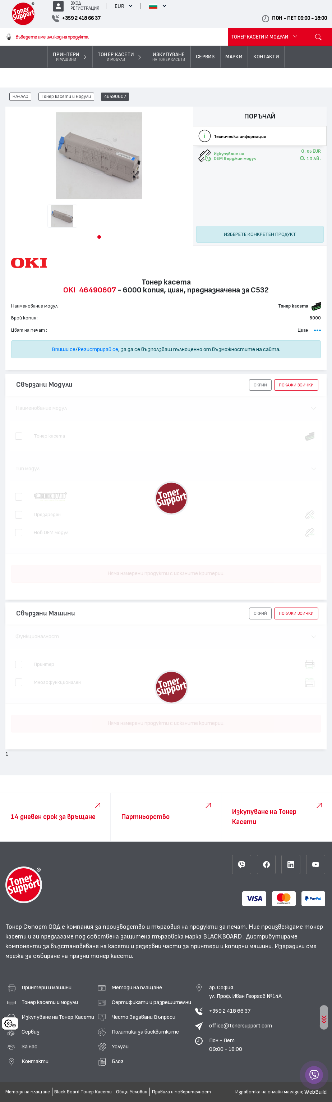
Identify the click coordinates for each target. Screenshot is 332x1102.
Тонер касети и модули (66, 96)
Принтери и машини (47, 987)
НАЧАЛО (20, 96)
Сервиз (31, 1032)
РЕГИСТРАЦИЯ (85, 8)
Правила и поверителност (181, 1091)
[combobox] (114, 37)
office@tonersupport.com (240, 1026)
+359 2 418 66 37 (229, 1011)
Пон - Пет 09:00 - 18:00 (225, 1045)
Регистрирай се (98, 349)
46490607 (115, 96)
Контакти (35, 1061)
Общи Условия (131, 1091)
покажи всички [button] (296, 385)
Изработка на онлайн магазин (268, 1091)
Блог (118, 1061)
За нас (29, 1046)
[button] (99, 237)
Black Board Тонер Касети (83, 1091)
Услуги (120, 1046)
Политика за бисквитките (145, 1032)
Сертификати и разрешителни (151, 1002)
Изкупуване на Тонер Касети (58, 1017)
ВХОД (75, 3)
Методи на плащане (137, 987)
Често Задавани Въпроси (143, 1017)
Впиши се (63, 349)
